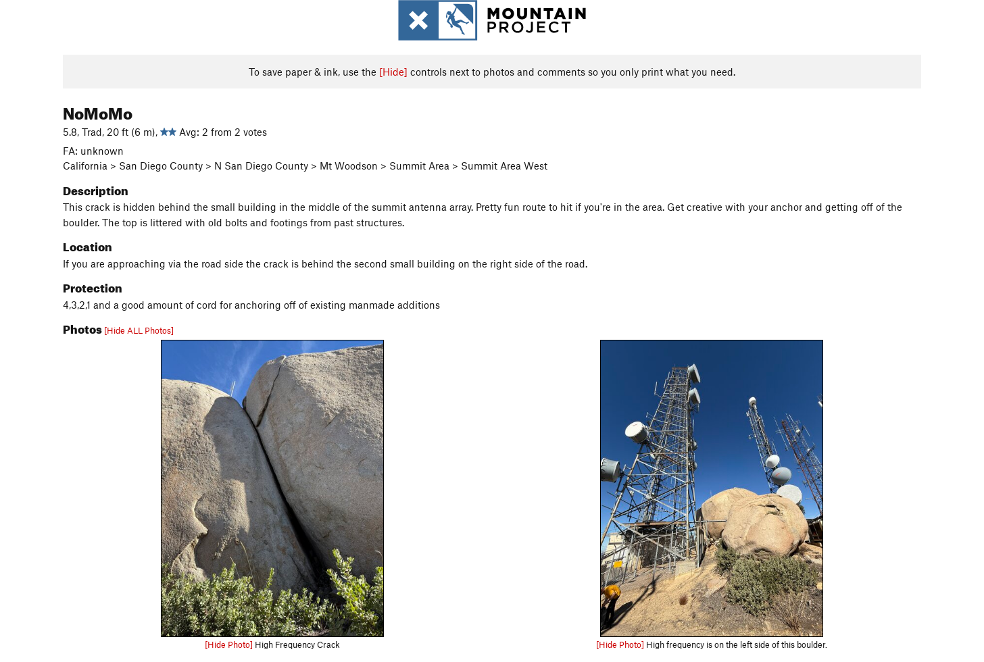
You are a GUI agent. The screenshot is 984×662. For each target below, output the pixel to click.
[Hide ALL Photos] (139, 330)
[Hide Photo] (229, 644)
